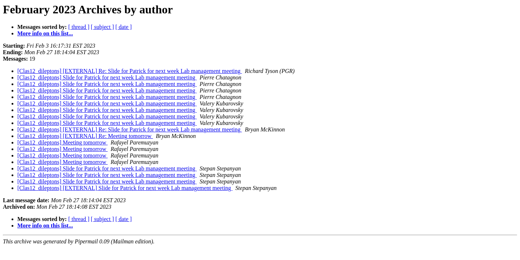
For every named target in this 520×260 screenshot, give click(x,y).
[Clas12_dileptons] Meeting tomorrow (62, 142)
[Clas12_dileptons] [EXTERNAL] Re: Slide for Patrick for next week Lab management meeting (129, 71)
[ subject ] (102, 27)
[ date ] (124, 27)
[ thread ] (79, 27)
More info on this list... (45, 33)
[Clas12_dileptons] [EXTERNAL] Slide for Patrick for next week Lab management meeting (125, 188)
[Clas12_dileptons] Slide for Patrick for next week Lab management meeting (107, 77)
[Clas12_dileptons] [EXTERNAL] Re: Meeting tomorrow (85, 136)
